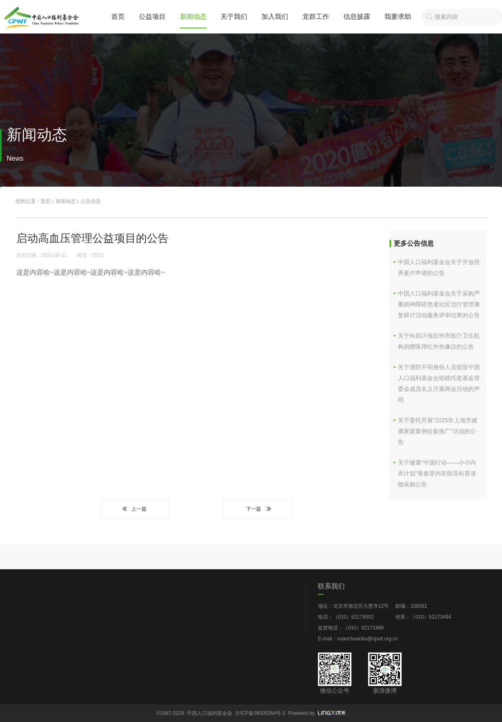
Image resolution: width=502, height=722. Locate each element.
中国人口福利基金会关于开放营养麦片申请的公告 (439, 267)
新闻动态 (193, 16)
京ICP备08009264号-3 (260, 713)
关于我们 (233, 16)
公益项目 (152, 16)
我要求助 (397, 16)
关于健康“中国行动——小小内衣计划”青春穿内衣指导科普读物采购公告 (437, 473)
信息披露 (356, 16)
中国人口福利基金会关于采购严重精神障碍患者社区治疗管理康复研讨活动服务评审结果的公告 (439, 304)
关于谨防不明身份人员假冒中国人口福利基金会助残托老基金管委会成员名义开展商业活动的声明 (439, 383)
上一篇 (134, 509)
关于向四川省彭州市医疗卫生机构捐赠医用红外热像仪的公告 (439, 341)
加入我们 (274, 16)
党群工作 (315, 16)
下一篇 (257, 509)
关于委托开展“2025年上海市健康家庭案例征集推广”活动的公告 (437, 431)
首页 (118, 16)
